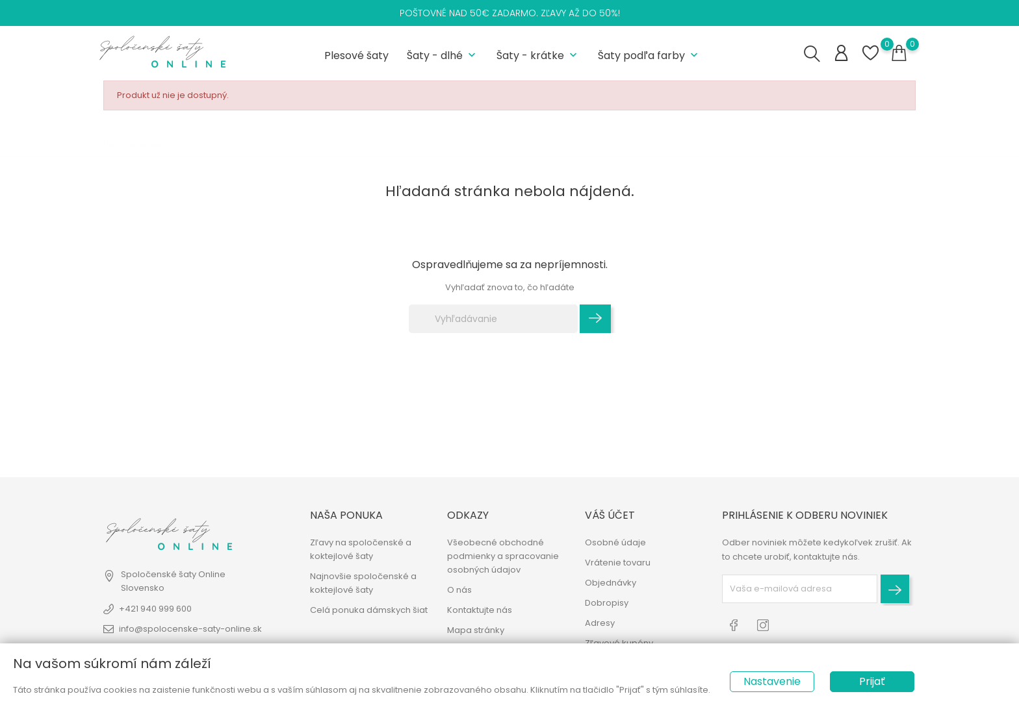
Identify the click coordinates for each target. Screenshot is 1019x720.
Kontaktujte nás (479, 610)
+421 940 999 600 (155, 608)
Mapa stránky (475, 630)
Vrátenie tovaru (618, 562)
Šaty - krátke (538, 55)
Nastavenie (772, 681)
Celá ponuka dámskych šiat (369, 610)
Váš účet (610, 515)
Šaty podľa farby (649, 55)
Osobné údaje (615, 542)
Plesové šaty (356, 55)
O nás (459, 590)
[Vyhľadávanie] (493, 318)
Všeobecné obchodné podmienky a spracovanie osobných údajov (503, 556)
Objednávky (610, 583)
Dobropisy (606, 603)
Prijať (872, 681)
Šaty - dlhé (442, 55)
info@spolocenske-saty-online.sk (190, 629)
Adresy (600, 623)
